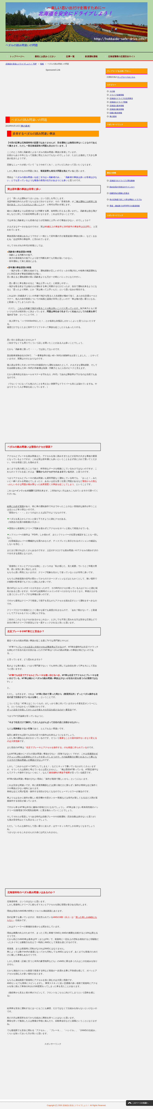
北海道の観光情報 (117, 109)
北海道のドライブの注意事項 (121, 98)
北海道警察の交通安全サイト (121, 56)
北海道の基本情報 (117, 106)
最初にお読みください (45, 56)
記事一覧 (70, 56)
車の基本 (25, 126)
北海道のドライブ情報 (118, 102)
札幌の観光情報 (116, 113)
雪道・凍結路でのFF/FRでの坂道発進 (125, 206)
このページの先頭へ (140, 1103)
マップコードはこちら (126, 77)
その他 (112, 91)
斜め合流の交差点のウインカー (122, 187)
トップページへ (17, 56)
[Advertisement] (53, 92)
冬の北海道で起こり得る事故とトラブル (126, 199)
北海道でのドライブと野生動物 (122, 181)
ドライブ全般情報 (117, 95)
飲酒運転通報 (91, 56)
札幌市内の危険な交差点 (119, 193)
